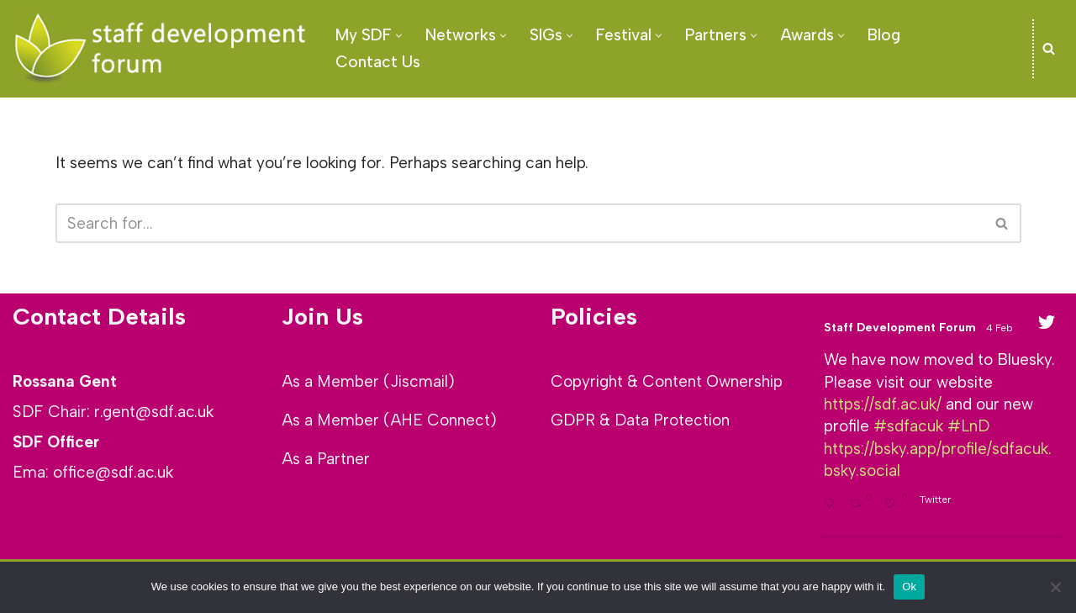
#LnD (968, 427)
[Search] (1048, 48)
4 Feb (1000, 328)
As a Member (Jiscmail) (368, 381)
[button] (399, 36)
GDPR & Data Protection (640, 420)
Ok (909, 586)
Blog (884, 35)
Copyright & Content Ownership (667, 381)
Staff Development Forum (900, 327)
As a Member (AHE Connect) (389, 420)
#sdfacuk (908, 427)
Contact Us (377, 61)
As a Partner (326, 458)
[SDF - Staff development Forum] (160, 49)
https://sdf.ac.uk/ (883, 405)
